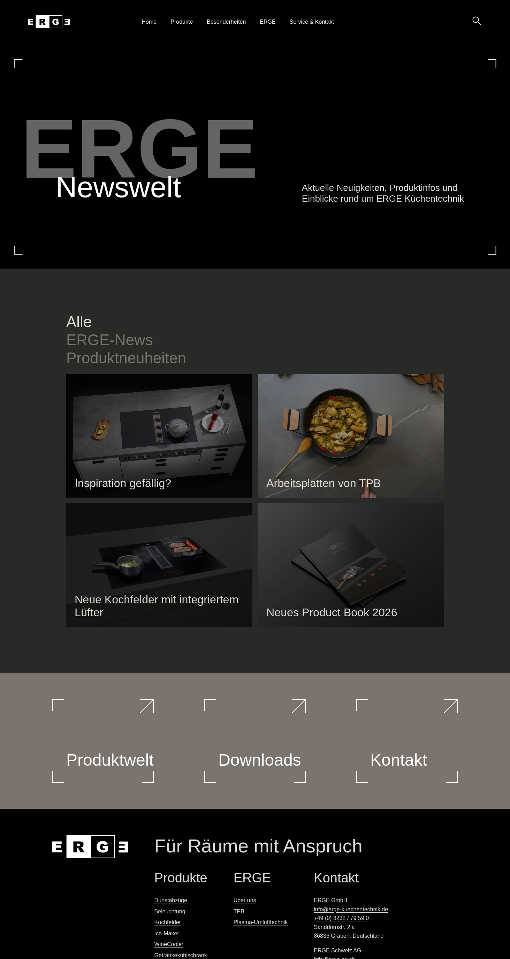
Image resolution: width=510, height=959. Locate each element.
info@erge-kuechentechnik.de (351, 909)
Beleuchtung (169, 911)
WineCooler (169, 944)
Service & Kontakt (312, 22)
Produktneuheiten (126, 358)
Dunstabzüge (170, 900)
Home (149, 22)
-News (109, 340)
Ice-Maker (166, 933)
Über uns (245, 900)
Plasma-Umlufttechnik (261, 922)
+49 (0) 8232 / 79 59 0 (341, 918)
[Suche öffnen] (476, 20)
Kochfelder (167, 922)
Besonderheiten (226, 22)
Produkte (181, 22)
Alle (79, 322)
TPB (239, 911)
